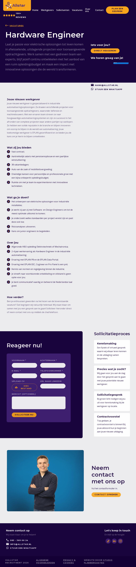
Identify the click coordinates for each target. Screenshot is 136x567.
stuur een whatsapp (108, 89)
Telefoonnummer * (47, 376)
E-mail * (23, 376)
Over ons (87, 10)
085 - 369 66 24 (20, 540)
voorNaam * (25, 369)
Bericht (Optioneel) (28, 392)
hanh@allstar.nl (106, 85)
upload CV (24, 383)
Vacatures (77, 10)
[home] (15, 5)
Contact (99, 10)
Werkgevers (47, 10)
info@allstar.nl (21, 543)
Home (35, 10)
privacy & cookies (69, 561)
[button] (29, 387)
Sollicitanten (62, 10)
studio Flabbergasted (98, 561)
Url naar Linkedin (47, 383)
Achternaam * (45, 369)
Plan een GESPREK (117, 9)
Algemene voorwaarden (45, 561)
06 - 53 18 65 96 (104, 81)
